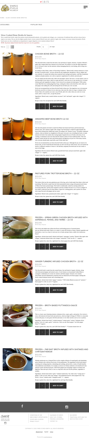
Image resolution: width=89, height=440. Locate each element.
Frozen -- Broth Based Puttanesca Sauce (58, 306)
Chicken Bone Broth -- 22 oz (50, 54)
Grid (8, 47)
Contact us (53, 421)
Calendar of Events (56, 416)
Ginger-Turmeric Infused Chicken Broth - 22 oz (61, 262)
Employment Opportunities (39, 418)
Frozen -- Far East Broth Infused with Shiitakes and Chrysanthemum (61, 351)
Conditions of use (36, 416)
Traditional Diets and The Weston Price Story (78, 419)
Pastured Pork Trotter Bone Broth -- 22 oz (59, 174)
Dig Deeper (73, 416)
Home (2, 17)
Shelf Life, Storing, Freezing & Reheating (57, 419)
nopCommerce (48, 438)
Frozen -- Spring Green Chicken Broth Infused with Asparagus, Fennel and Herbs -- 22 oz (60, 219)
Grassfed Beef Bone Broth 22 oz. (53, 119)
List (12, 47)
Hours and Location (36, 420)
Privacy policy (34, 421)
